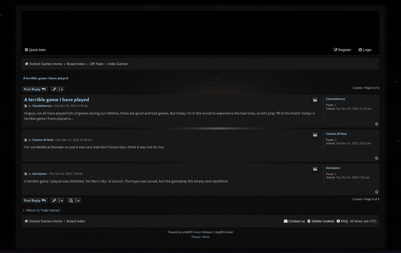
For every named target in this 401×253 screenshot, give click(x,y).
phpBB (187, 232)
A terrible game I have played (45, 78)
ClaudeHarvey (335, 98)
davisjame (333, 167)
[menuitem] (364, 50)
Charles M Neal (336, 133)
